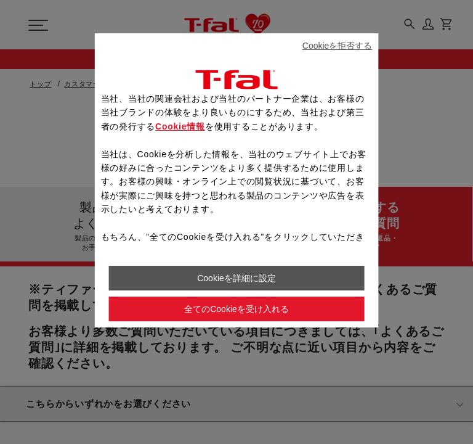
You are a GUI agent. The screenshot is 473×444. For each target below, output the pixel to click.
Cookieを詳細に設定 (236, 278)
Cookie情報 (180, 126)
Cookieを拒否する (337, 46)
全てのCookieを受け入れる (236, 309)
